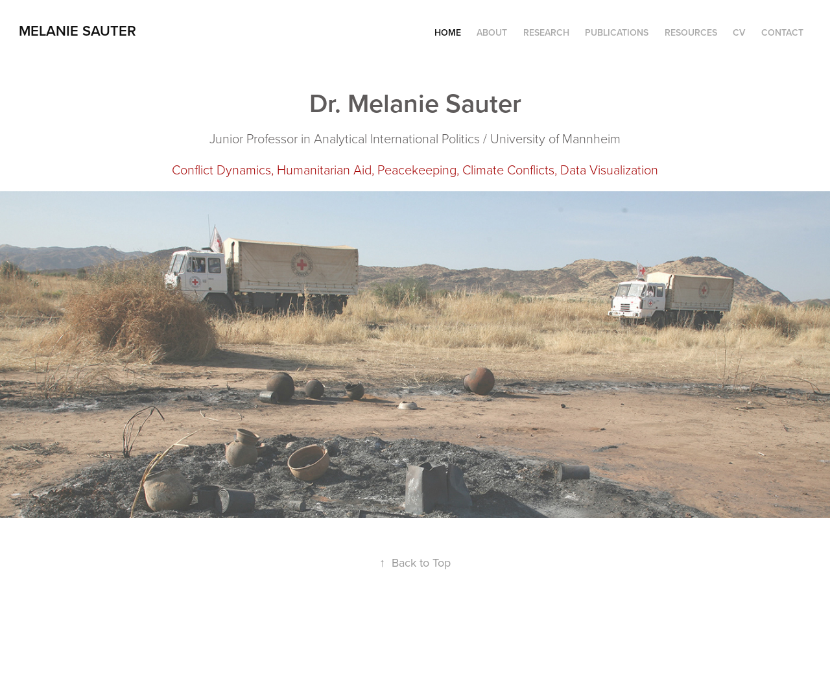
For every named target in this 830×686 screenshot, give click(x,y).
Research (546, 32)
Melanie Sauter (77, 30)
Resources (691, 32)
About (492, 32)
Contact (782, 32)
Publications (616, 32)
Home (447, 32)
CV (739, 32)
